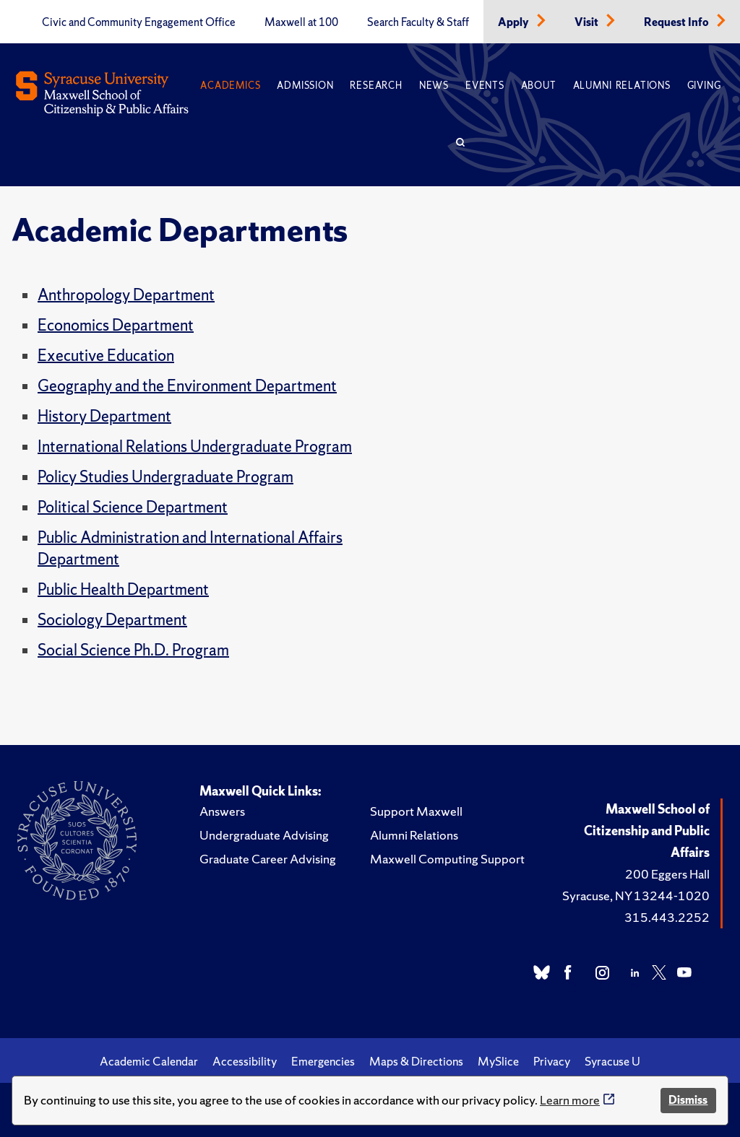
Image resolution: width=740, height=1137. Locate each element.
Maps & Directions (416, 1061)
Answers (222, 811)
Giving (704, 85)
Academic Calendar (149, 1061)
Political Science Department (133, 507)
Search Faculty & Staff (418, 22)
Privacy (551, 1061)
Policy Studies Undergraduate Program (165, 476)
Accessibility (244, 1061)
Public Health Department (123, 589)
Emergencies (323, 1061)
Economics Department (116, 325)
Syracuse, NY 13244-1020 (636, 895)
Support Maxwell (416, 811)
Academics (230, 85)
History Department (104, 416)
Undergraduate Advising (264, 835)
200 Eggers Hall (667, 874)
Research (376, 85)
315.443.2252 (667, 917)
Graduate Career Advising (267, 858)
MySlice (498, 1061)
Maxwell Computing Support (447, 858)
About (538, 85)
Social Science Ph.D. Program (133, 650)
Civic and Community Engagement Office (139, 22)
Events (484, 85)
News (434, 85)
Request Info (677, 22)
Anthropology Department (126, 294)
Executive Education (106, 355)
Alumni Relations (622, 85)
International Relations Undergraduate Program (195, 446)
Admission (305, 85)
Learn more (570, 1100)
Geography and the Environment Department (187, 385)
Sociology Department (112, 619)
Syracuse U (612, 1061)
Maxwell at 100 (301, 22)
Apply (514, 22)
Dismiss (687, 1099)
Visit (588, 22)
